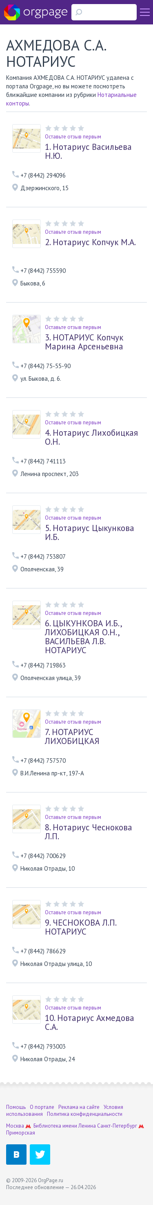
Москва (15, 1125)
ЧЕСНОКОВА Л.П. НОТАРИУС (80, 927)
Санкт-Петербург (117, 1125)
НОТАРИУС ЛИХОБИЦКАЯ (72, 737)
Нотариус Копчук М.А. (90, 242)
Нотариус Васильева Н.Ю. (88, 151)
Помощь (16, 1107)
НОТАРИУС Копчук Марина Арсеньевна (84, 342)
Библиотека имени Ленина (64, 1125)
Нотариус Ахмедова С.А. (89, 1023)
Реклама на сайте (79, 1107)
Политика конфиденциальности (84, 1114)
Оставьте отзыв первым (73, 136)
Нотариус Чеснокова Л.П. (88, 832)
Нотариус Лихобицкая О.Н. (91, 437)
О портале (42, 1107)
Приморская (20, 1132)
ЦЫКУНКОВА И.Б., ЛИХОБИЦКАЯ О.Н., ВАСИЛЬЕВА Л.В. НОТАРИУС (83, 637)
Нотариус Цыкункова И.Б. (89, 533)
